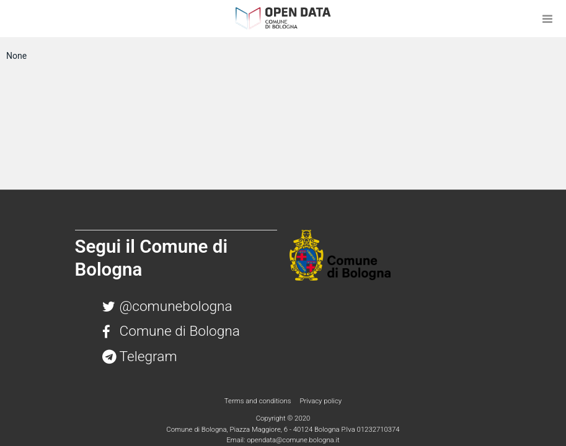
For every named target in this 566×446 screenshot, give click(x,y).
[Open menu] (547, 18)
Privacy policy (320, 400)
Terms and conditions (258, 400)
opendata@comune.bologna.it (293, 439)
